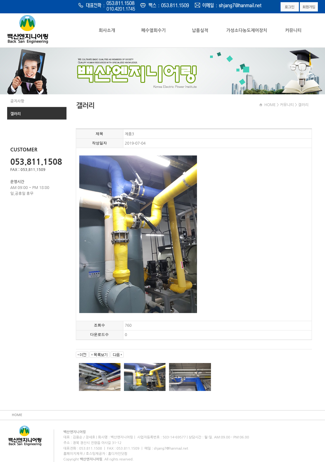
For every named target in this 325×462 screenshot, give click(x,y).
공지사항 (17, 101)
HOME (270, 105)
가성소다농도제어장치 (246, 30)
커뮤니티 (293, 30)
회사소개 (107, 30)
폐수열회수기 (153, 30)
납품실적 (200, 30)
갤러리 (15, 114)
